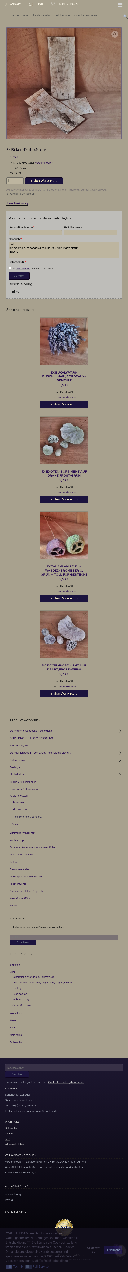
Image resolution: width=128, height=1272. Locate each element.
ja (12, 268)
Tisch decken (17, 774)
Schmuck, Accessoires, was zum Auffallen (33, 847)
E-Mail (35, 4)
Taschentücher (18, 884)
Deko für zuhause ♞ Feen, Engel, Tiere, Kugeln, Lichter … (43, 982)
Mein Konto (16, 1035)
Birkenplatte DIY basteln (20, 193)
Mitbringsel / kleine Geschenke (26, 876)
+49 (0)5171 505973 (65, 4)
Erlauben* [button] (113, 1250)
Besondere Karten (19, 869)
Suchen (23, 942)
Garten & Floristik (19, 796)
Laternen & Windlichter (22, 833)
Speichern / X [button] (94, 1250)
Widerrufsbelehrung (16, 1144)
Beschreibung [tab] (17, 203)
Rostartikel (18, 802)
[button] (114, 34)
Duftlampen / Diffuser (21, 854)
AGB (12, 1027)
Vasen (15, 824)
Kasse (13, 1020)
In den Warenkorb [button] (64, 404)
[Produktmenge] (15, 180)
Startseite (15, 964)
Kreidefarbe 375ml (20, 898)
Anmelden (12, 4)
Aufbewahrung (18, 760)
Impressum (11, 1133)
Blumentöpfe (19, 809)
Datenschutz (17, 262)
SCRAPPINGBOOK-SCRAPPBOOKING (31, 738)
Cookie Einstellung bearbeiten (66, 1082)
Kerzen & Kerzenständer (23, 782)
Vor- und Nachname (21, 227)
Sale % (14, 905)
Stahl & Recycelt (19, 745)
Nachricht (15, 239)
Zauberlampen (18, 840)
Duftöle (14, 862)
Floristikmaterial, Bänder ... (76, 189)
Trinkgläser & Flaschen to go (25, 789)
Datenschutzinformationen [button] (50, 1260)
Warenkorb (16, 1013)
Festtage (15, 767)
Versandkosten (44, 162)
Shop (13, 972)
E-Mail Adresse (74, 227)
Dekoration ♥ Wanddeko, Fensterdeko (31, 731)
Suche (17, 1074)
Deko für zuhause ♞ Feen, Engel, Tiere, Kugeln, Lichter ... (41, 753)
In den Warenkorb (44, 180)
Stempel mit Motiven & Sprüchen (27, 891)
